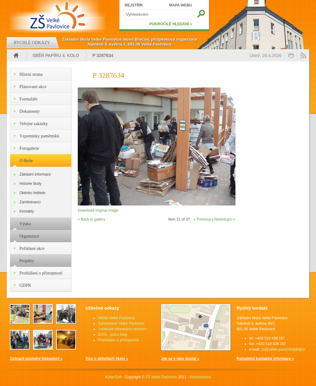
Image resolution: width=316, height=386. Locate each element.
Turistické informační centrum (122, 329)
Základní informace (35, 174)
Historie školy (30, 183)
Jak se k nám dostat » (180, 358)
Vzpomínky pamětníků (39, 136)
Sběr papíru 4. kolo (55, 55)
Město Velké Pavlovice (116, 318)
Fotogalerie (29, 148)
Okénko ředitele (32, 193)
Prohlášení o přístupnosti (40, 273)
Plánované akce (32, 86)
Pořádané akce (31, 248)
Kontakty (26, 211)
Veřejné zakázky (33, 123)
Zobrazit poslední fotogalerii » (36, 358)
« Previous (202, 219)
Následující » (224, 219)
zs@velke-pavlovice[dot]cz (283, 349)
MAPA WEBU (180, 5)
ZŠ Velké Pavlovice (161, 377)
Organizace (29, 236)
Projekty (26, 260)
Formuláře (28, 99)
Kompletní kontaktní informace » (265, 358)
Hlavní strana (31, 74)
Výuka (25, 223)
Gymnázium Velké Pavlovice (121, 323)
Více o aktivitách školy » (106, 358)
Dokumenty (29, 111)
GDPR (25, 285)
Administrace (200, 377)
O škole (26, 160)
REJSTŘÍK (134, 5)
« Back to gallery (91, 219)
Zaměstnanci (30, 202)
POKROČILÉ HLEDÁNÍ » (170, 24)
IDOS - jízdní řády (112, 334)
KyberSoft (113, 377)
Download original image (98, 210)
